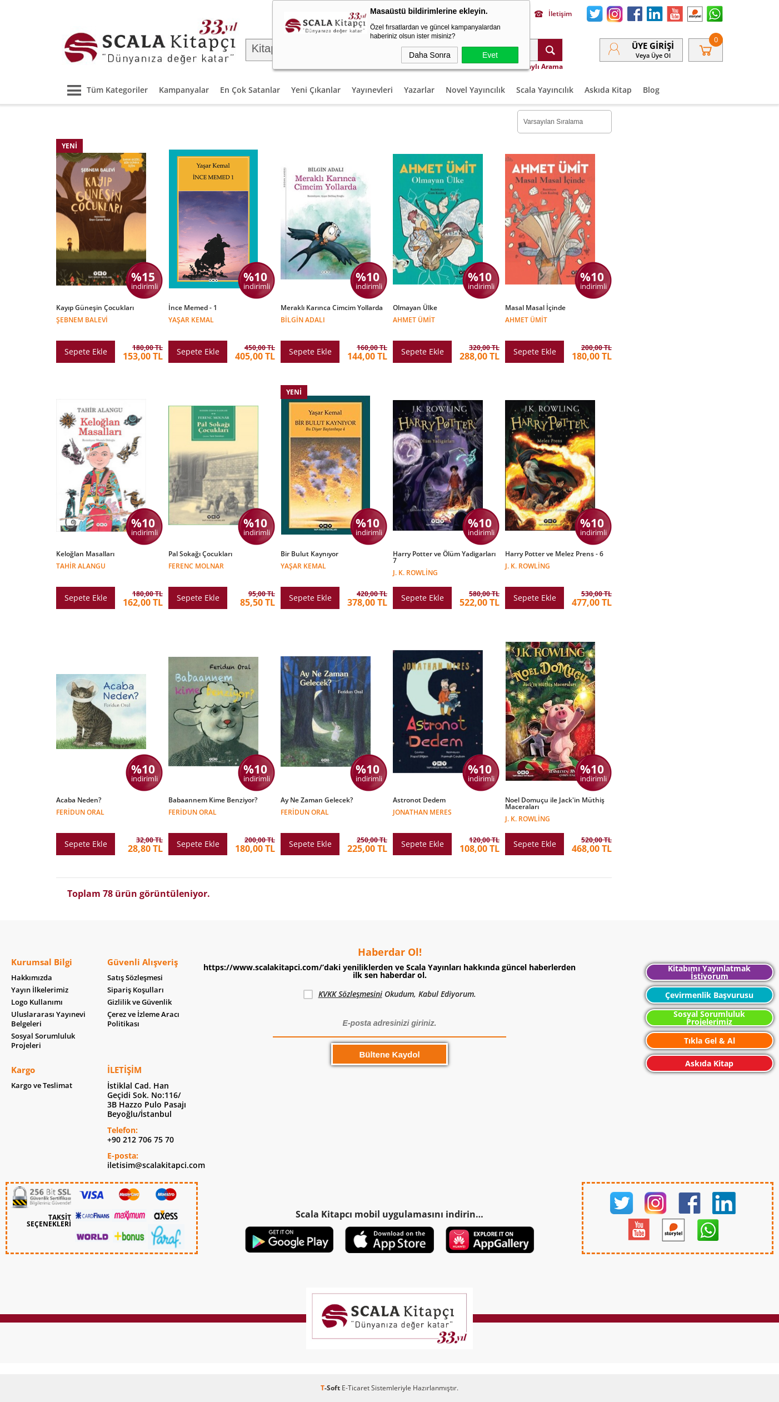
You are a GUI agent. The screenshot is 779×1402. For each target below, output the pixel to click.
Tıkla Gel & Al (709, 1040)
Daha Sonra (430, 55)
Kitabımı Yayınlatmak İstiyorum (709, 972)
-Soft (331, 1388)
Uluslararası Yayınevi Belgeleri (48, 1019)
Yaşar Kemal (191, 319)
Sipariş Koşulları (135, 990)
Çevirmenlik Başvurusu (709, 995)
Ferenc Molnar (196, 565)
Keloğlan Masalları (85, 554)
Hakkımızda (31, 977)
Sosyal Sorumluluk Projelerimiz (709, 1017)
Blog (651, 89)
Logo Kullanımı (37, 1002)
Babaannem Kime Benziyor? (212, 800)
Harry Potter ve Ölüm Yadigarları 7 (444, 557)
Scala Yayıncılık (544, 89)
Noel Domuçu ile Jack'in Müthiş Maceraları (555, 803)
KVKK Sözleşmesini (350, 994)
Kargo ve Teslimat (41, 1085)
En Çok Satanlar (250, 89)
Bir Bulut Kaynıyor (309, 554)
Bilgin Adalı (303, 319)
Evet (490, 55)
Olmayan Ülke (415, 308)
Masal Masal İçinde (535, 308)
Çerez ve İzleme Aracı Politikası (143, 1019)
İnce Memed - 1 (192, 308)
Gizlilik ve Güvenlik (139, 1002)
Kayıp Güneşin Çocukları (95, 308)
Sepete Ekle (85, 351)
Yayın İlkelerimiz (39, 990)
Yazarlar (419, 89)
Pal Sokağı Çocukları (200, 554)
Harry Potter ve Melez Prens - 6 (554, 554)
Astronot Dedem (419, 800)
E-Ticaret (355, 1388)
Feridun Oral (80, 811)
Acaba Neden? (78, 800)
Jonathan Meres (422, 811)
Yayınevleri (372, 89)
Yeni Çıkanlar (316, 89)
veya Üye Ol (653, 55)
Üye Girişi (653, 45)
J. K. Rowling (415, 572)
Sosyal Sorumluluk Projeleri (43, 1040)
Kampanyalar (184, 89)
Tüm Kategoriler (105, 89)
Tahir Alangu (81, 565)
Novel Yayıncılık (475, 89)
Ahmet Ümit (414, 319)
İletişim (553, 14)
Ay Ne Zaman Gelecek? (317, 800)
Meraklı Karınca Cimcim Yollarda (332, 308)
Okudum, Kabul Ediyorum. (389, 994)
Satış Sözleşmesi (135, 977)
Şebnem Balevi (82, 319)
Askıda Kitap (608, 89)
